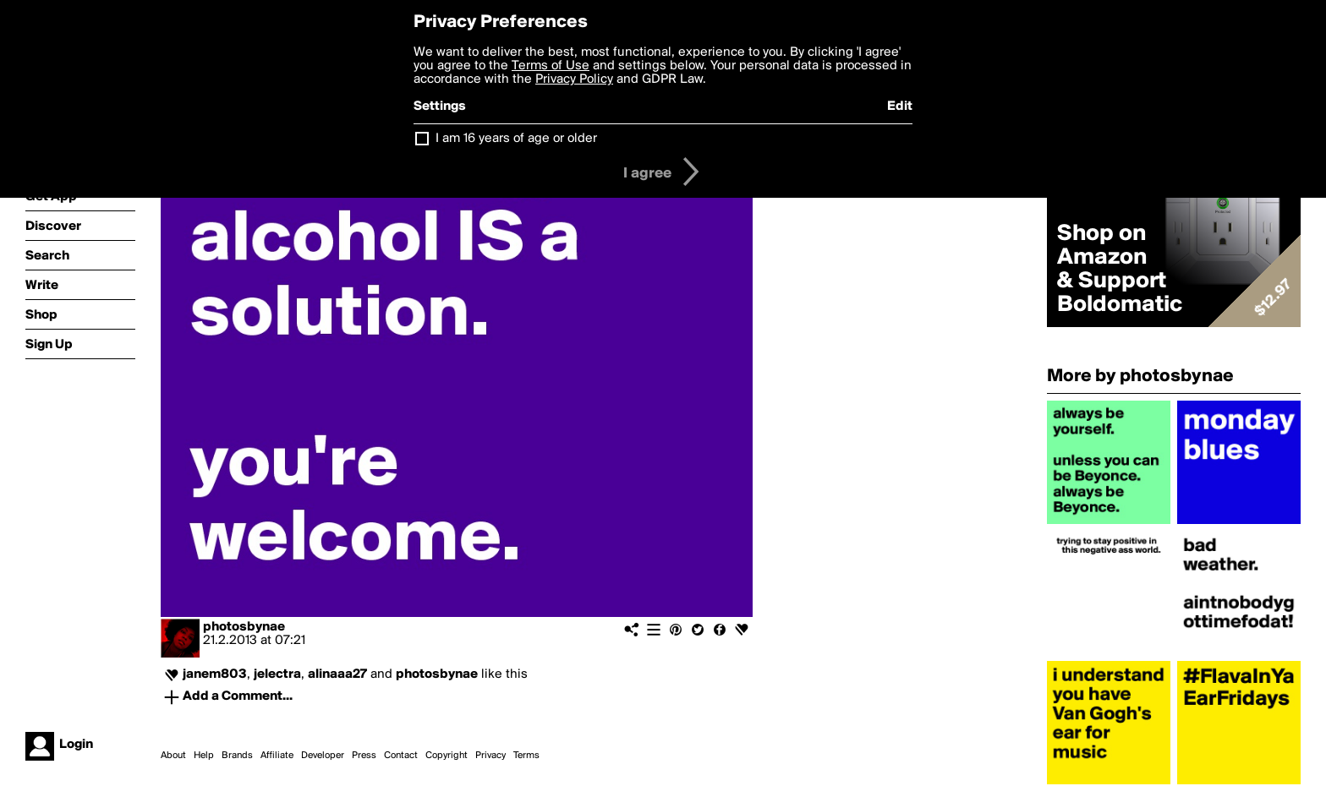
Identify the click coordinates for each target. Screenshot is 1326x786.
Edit (899, 106)
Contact (401, 756)
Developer (322, 756)
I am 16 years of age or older (516, 138)
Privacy (490, 756)
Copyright (446, 756)
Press (364, 756)
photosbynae (244, 627)
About (173, 756)
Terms (526, 756)
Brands (237, 756)
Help (204, 756)
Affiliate (276, 756)
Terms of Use (550, 66)
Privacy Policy (574, 79)
